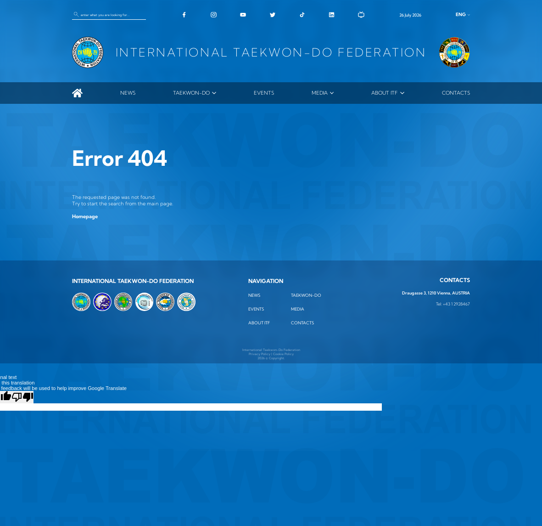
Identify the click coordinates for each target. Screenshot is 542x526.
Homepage (85, 216)
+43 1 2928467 (456, 303)
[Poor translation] (22, 397)
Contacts (456, 93)
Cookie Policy (283, 354)
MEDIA (320, 93)
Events (264, 93)
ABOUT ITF (384, 93)
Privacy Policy (259, 354)
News (127, 93)
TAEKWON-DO (191, 93)
